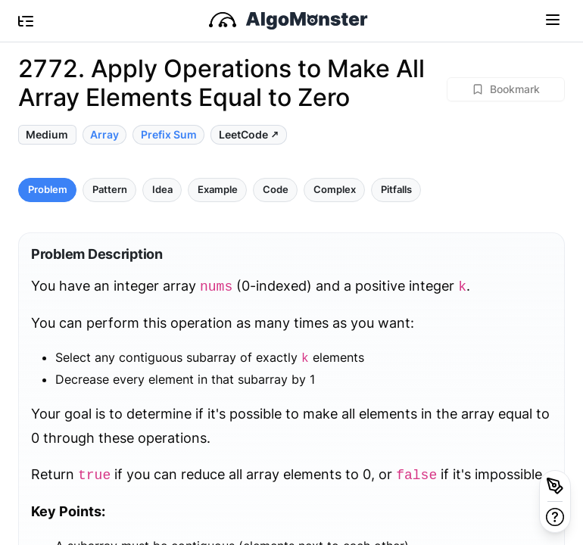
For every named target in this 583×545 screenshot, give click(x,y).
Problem (47, 189)
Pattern (109, 189)
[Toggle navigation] (553, 19)
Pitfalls (396, 189)
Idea (162, 189)
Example (218, 189)
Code (275, 189)
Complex (334, 189)
